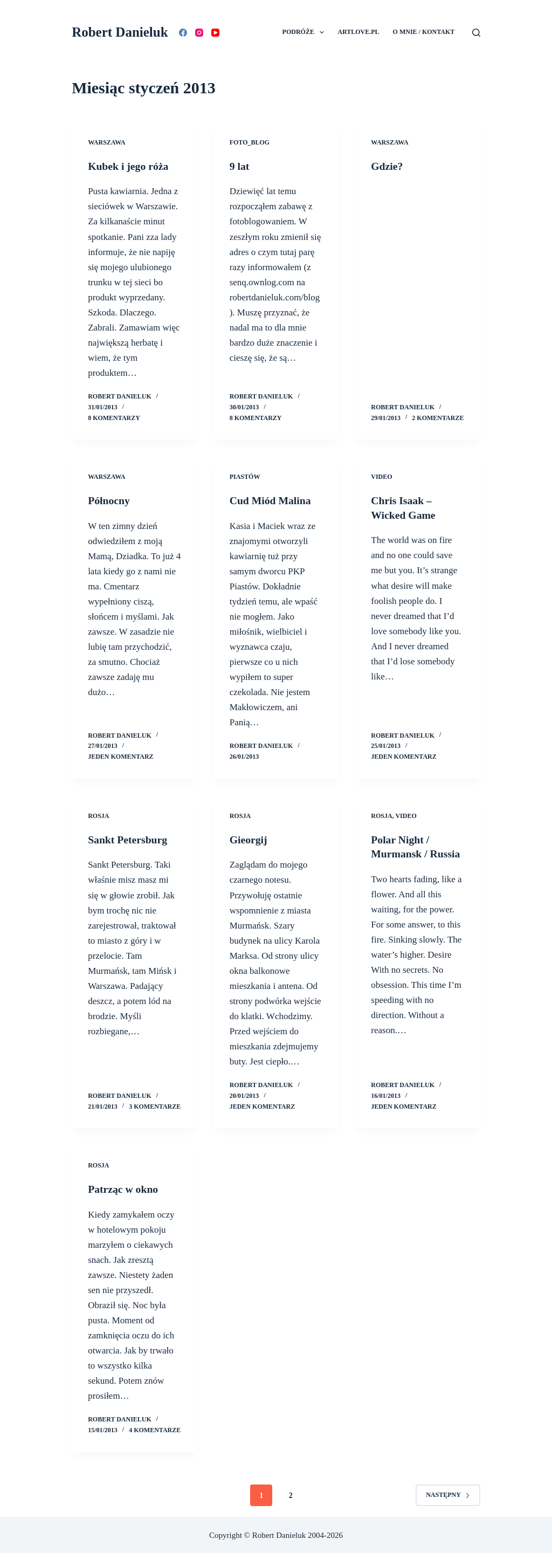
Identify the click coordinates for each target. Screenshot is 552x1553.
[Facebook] (183, 33)
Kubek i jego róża (129, 166)
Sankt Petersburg (128, 839)
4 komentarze (155, 1429)
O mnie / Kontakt (424, 32)
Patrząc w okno (123, 1188)
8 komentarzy (114, 417)
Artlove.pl (358, 32)
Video (381, 476)
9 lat (240, 166)
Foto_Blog (250, 142)
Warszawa (106, 142)
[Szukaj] (476, 33)
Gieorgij (249, 839)
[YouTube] (215, 33)
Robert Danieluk (120, 32)
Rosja (98, 815)
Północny (109, 500)
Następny (448, 1493)
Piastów (245, 476)
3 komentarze (155, 1105)
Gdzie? (387, 166)
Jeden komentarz (120, 756)
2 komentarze (438, 417)
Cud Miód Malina (271, 500)
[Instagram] (199, 33)
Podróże (305, 32)
